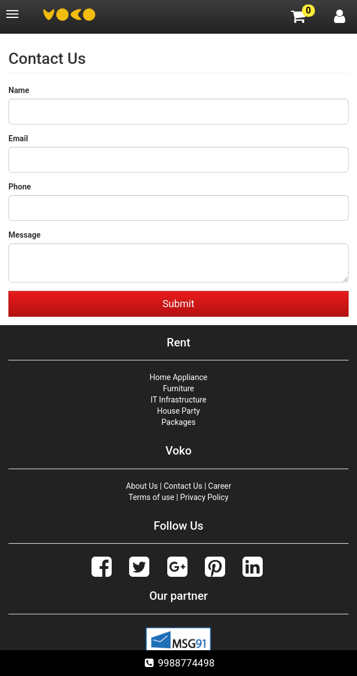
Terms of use (152, 497)
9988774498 (179, 663)
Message (24, 234)
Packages (179, 422)
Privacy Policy (204, 497)
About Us (142, 485)
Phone (19, 186)
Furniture (178, 388)
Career (219, 485)
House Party (178, 410)
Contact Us (183, 485)
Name (18, 90)
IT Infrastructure (178, 399)
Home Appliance (179, 377)
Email (18, 138)
